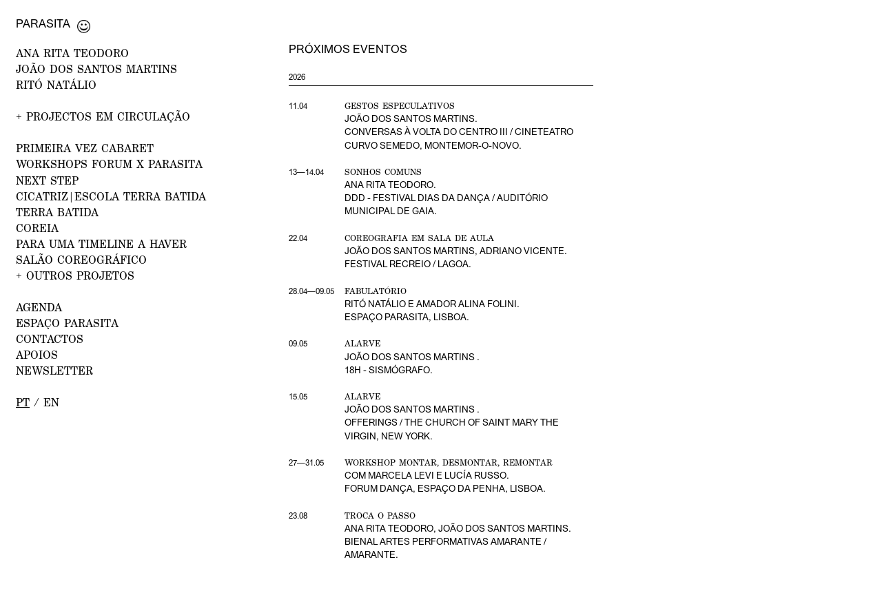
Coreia (37, 227)
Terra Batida (57, 211)
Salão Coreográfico (81, 259)
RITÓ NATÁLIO (56, 84)
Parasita (43, 23)
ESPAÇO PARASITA (67, 322)
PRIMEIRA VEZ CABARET (85, 147)
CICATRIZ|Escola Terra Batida (111, 195)
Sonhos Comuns (383, 172)
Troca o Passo (380, 515)
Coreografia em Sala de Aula (419, 238)
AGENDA (39, 306)
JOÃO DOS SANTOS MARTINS (96, 68)
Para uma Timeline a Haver (101, 243)
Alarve (362, 343)
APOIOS (37, 354)
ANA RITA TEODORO (72, 52)
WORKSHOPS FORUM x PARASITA (109, 163)
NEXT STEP (47, 180)
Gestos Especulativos (400, 106)
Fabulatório (376, 291)
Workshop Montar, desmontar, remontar (449, 462)
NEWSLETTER (54, 370)
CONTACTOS (49, 338)
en (51, 401)
